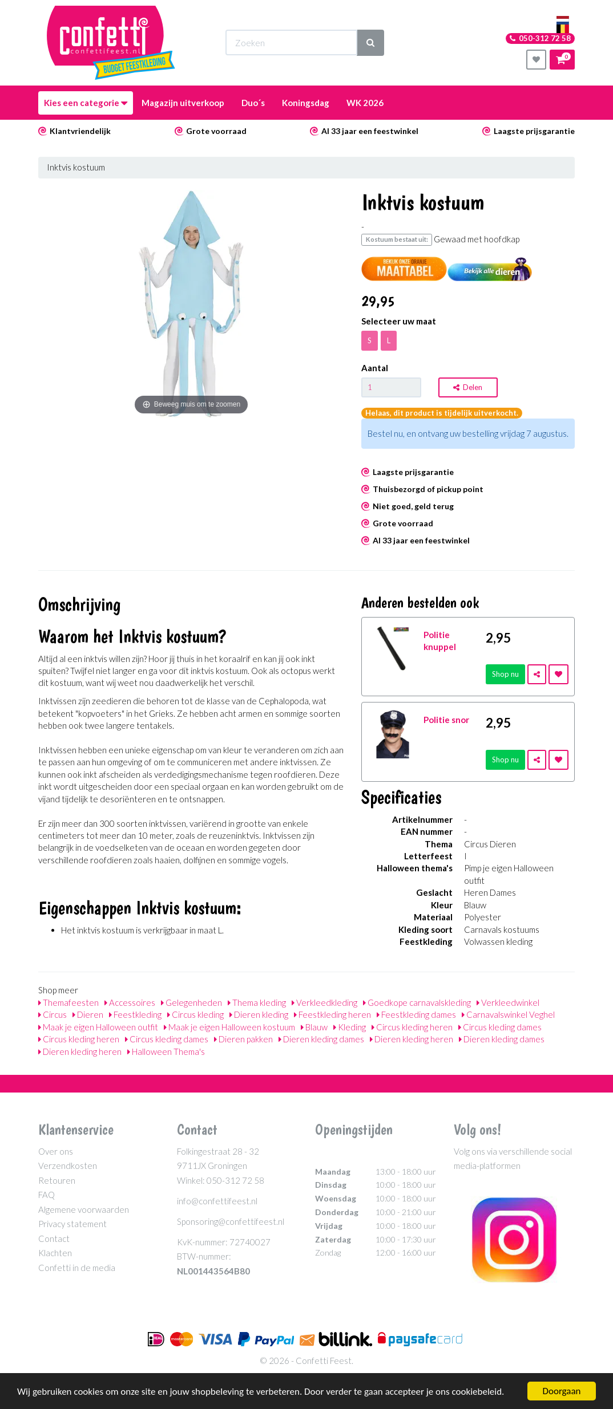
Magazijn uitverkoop (183, 103)
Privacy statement (72, 1224)
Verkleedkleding (324, 1002)
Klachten (55, 1253)
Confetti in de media (76, 1267)
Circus (52, 1014)
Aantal (374, 368)
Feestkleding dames (416, 1014)
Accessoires (129, 1002)
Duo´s (253, 103)
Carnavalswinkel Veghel (508, 1014)
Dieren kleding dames (321, 1039)
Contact (54, 1238)
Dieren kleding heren (411, 1039)
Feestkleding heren (332, 1014)
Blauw (314, 1027)
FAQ (46, 1194)
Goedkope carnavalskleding (417, 1002)
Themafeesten (68, 1002)
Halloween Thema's (166, 1051)
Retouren (56, 1180)
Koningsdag (305, 103)
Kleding (349, 1027)
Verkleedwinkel (508, 1002)
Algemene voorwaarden (83, 1209)
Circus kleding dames (500, 1027)
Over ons (55, 1151)
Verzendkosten (67, 1165)
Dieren (87, 1014)
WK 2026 (365, 103)
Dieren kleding (258, 1014)
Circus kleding (195, 1014)
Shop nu (505, 674)
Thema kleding (257, 1002)
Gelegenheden (191, 1002)
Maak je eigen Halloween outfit (98, 1027)
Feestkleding (135, 1014)
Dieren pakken (243, 1039)
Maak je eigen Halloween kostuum (229, 1027)
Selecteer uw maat (398, 321)
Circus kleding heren (412, 1027)
